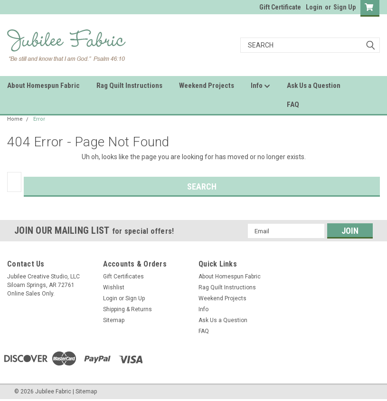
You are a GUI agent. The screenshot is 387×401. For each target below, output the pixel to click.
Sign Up (344, 7)
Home (15, 119)
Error (39, 119)
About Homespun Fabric (43, 85)
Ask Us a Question (313, 85)
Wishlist (113, 287)
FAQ (293, 104)
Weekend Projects (206, 85)
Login (314, 7)
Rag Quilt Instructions (129, 85)
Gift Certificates (123, 276)
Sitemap (113, 320)
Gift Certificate (280, 7)
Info (260, 86)
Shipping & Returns (127, 309)
